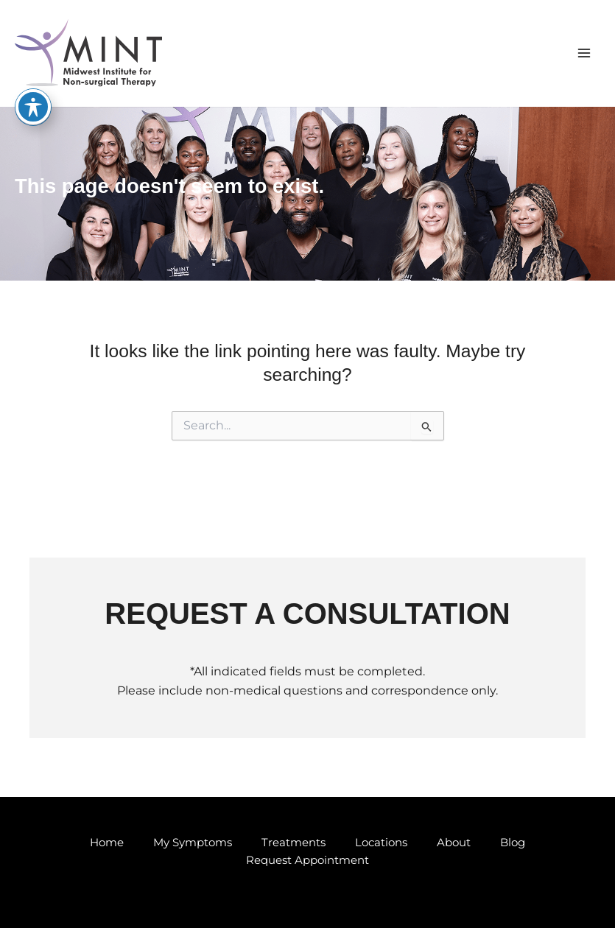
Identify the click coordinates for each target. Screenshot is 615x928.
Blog (512, 842)
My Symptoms (192, 842)
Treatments (293, 842)
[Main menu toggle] (583, 53)
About (454, 842)
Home (107, 842)
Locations (381, 842)
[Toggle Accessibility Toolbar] (33, 106)
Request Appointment (307, 860)
